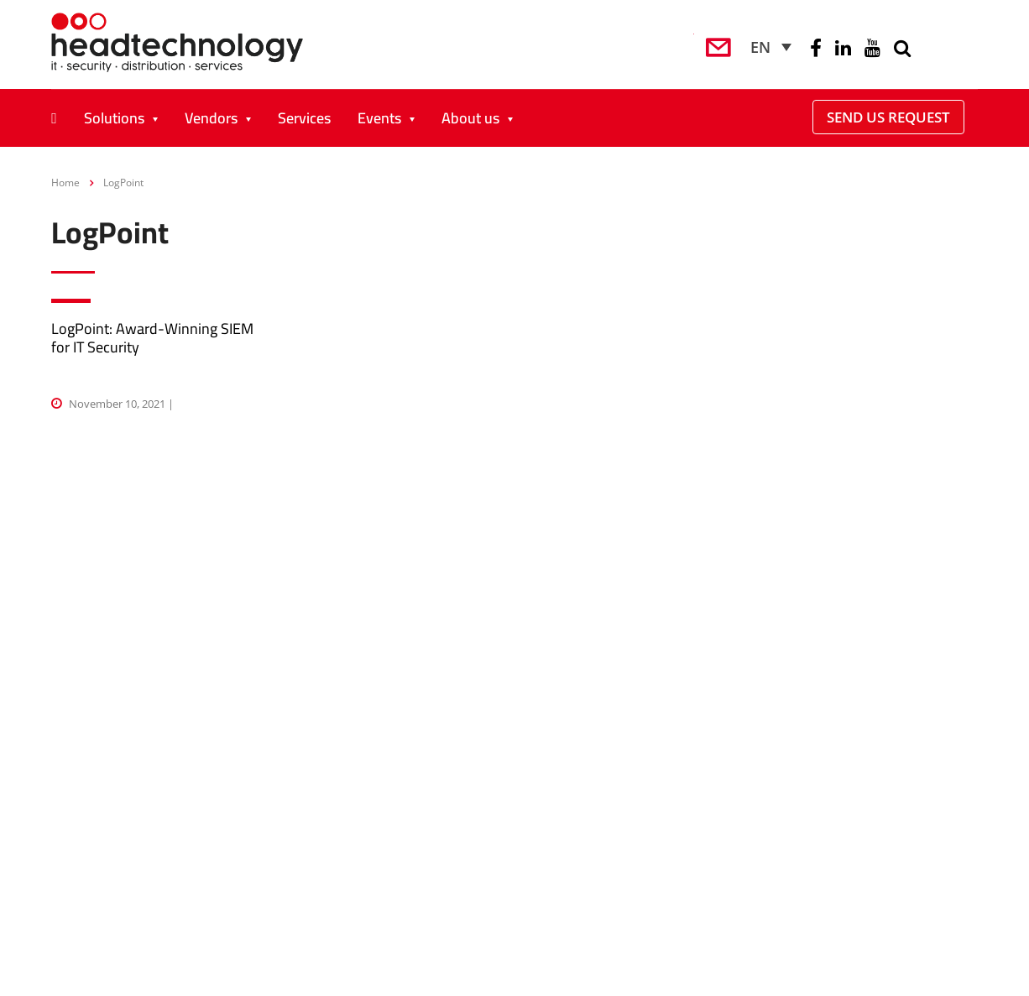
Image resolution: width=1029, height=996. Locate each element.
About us (470, 118)
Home (65, 182)
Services (304, 118)
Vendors (211, 118)
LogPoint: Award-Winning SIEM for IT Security (152, 338)
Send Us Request (888, 117)
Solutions (114, 118)
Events (379, 118)
